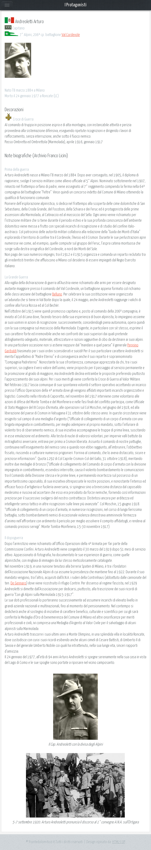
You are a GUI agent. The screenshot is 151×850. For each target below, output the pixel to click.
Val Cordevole (71, 35)
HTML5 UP (118, 842)
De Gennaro (18, 583)
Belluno (57, 294)
